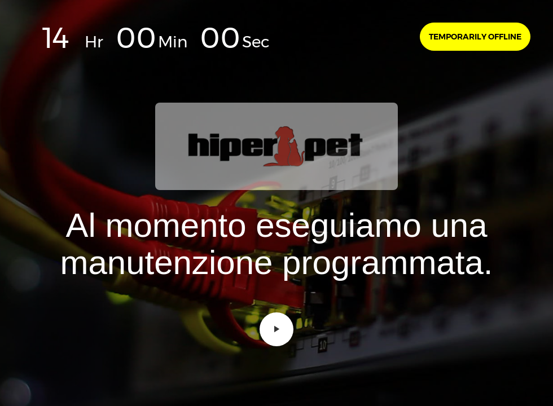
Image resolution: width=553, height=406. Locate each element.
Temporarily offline (475, 37)
